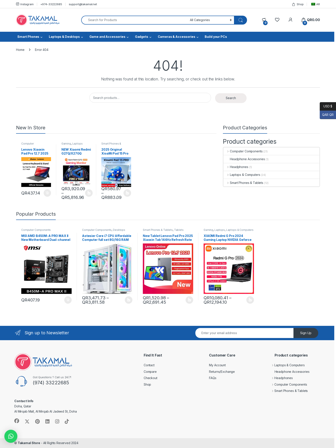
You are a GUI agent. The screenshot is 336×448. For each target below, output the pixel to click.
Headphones (235, 167)
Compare (150, 371)
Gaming (66, 143)
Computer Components (29, 145)
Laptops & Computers (241, 175)
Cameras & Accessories (176, 36)
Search (231, 98)
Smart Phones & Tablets (111, 145)
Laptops (77, 143)
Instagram (25, 4)
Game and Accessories (107, 36)
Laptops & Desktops (64, 36)
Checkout (150, 378)
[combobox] (134, 20)
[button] (10, 436)
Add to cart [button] (47, 193)
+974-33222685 (51, 4)
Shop (297, 4)
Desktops (119, 229)
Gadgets (141, 36)
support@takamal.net (83, 4)
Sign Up (305, 333)
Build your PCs (216, 36)
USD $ (326, 106)
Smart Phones (28, 36)
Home (20, 50)
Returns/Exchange (222, 371)
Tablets (179, 229)
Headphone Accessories (244, 159)
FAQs (212, 378)
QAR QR (327, 115)
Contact (149, 365)
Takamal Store (29, 443)
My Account (217, 365)
